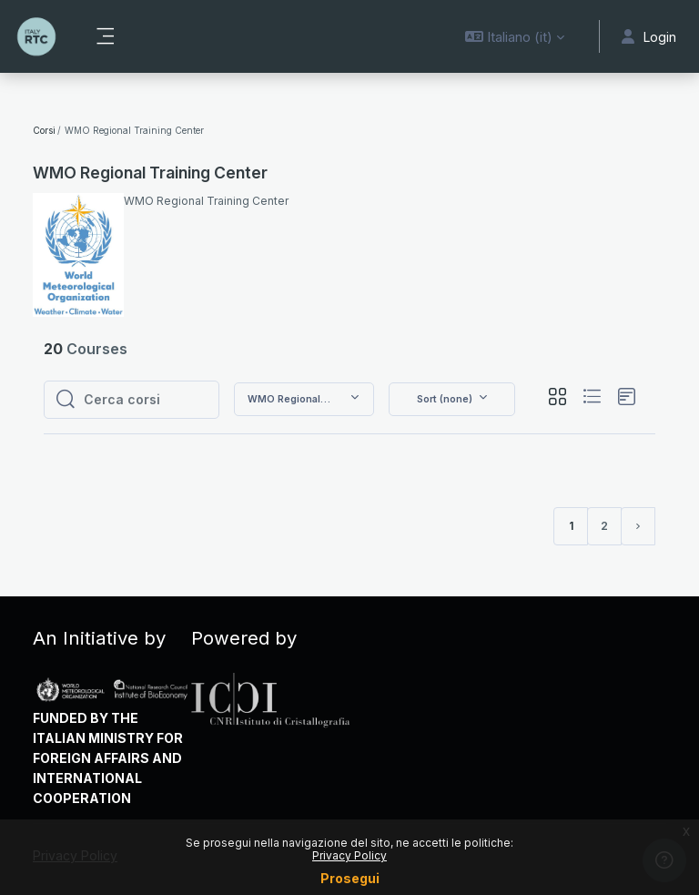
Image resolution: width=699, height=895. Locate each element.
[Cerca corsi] (146, 400)
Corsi (44, 130)
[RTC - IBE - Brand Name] (36, 36)
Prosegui (350, 878)
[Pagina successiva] (638, 526)
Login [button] (649, 37)
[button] (514, 36)
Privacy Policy (349, 855)
